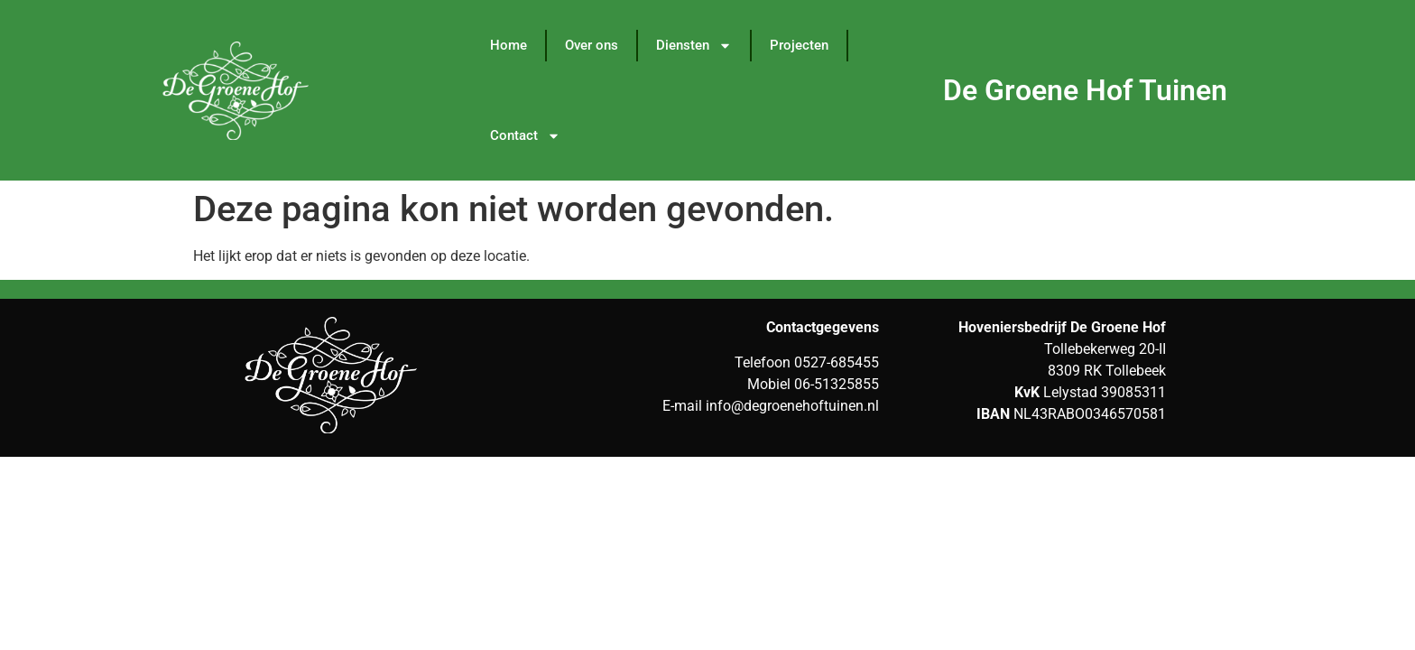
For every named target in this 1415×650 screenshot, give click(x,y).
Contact (525, 136)
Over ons (591, 45)
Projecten (799, 45)
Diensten (694, 45)
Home (508, 45)
